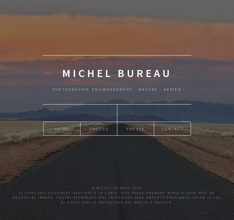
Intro (62, 127)
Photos (99, 127)
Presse (135, 127)
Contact (173, 127)
